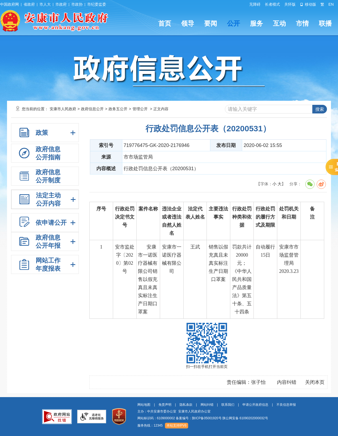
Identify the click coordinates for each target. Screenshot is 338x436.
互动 (279, 23)
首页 (164, 23)
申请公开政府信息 (255, 405)
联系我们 (227, 405)
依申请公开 (51, 222)
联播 (325, 23)
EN (331, 4)
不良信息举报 (286, 405)
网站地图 (143, 405)
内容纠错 (286, 382)
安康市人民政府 (63, 109)
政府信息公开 (92, 109)
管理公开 (140, 109)
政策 (42, 132)
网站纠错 (207, 405)
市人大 (45, 4)
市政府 (61, 4)
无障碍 (255, 4)
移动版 (308, 4)
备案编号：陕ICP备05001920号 (198, 418)
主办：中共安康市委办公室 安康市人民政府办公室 (174, 411)
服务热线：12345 (150, 425)
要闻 (210, 23)
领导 (187, 23)
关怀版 (290, 4)
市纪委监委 (96, 4)
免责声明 (164, 405)
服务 (256, 23)
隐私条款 (186, 405)
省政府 (29, 4)
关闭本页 (315, 382)
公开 (233, 23)
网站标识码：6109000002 (202, 418)
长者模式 (272, 4)
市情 (302, 23)
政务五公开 (118, 109)
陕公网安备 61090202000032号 (245, 418)
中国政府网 (9, 4)
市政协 (77, 4)
